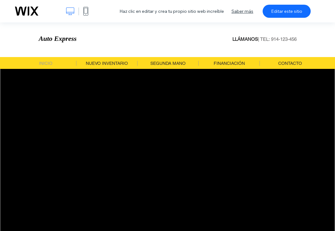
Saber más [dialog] (242, 11)
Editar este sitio (286, 11)
